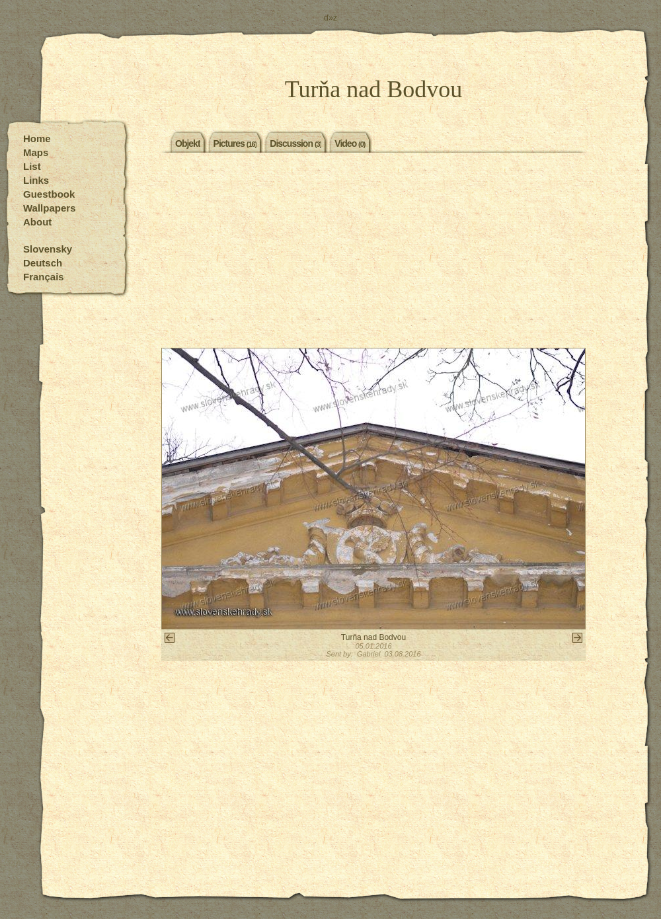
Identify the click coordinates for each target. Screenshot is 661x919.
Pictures (235, 143)
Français (43, 276)
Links (36, 180)
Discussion (295, 143)
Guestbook (49, 194)
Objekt (187, 143)
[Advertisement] (373, 252)
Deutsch (42, 262)
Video (349, 143)
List (32, 166)
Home (37, 138)
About (37, 221)
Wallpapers (49, 208)
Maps (35, 152)
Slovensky (47, 249)
